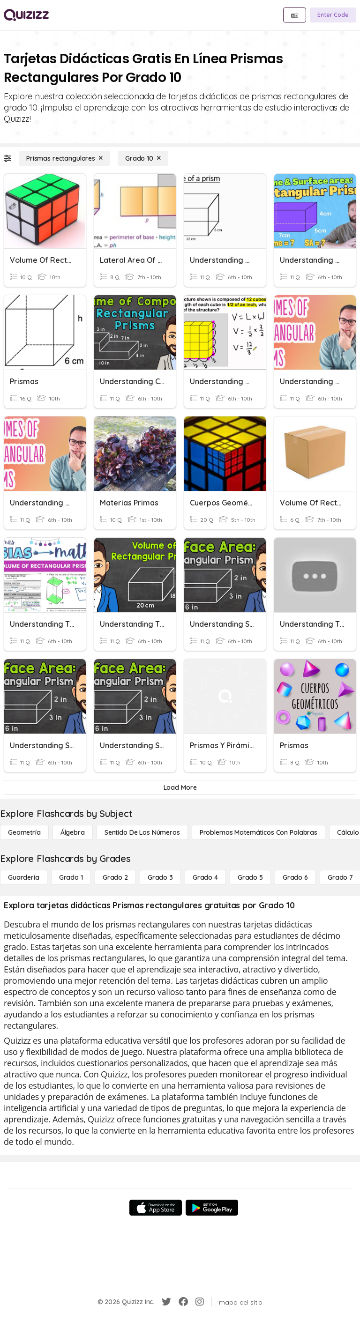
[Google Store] (212, 1208)
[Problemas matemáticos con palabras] (258, 832)
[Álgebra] (72, 832)
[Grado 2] (115, 877)
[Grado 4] (205, 877)
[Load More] (180, 787)
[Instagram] (199, 1301)
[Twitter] (166, 1301)
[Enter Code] (333, 14)
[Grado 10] (143, 158)
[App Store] (155, 1208)
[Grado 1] (71, 877)
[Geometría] (24, 832)
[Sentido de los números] (142, 832)
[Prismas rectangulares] (64, 158)
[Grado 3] (160, 877)
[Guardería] (23, 877)
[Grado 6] (295, 877)
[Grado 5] (250, 877)
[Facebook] (183, 1301)
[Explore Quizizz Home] (26, 15)
